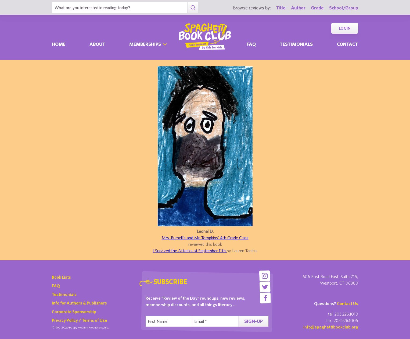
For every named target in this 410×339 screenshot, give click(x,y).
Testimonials (296, 44)
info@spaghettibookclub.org (330, 326)
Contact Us (347, 303)
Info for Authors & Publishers (79, 302)
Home (58, 44)
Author (298, 8)
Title (281, 8)
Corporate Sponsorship (74, 311)
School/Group (343, 8)
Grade (317, 8)
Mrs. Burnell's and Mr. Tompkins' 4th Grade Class (205, 237)
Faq (251, 44)
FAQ (56, 285)
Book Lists (61, 277)
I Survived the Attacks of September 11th (190, 250)
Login (345, 28)
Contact (347, 44)
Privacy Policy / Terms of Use (79, 320)
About (97, 44)
